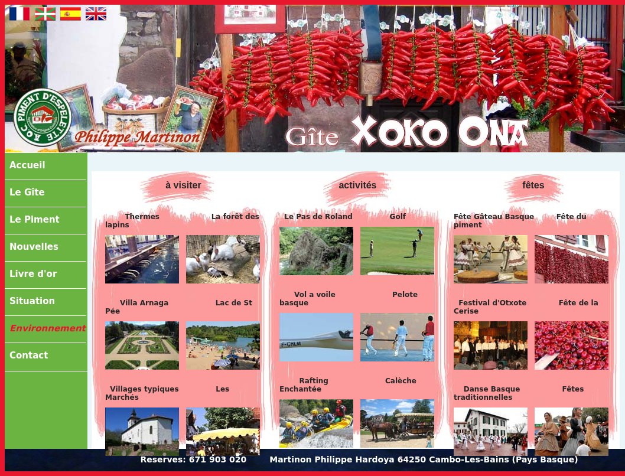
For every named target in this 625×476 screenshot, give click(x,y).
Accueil (27, 165)
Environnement (47, 328)
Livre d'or (33, 274)
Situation (32, 301)
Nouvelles (33, 247)
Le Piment (34, 219)
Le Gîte (27, 192)
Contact (28, 355)
